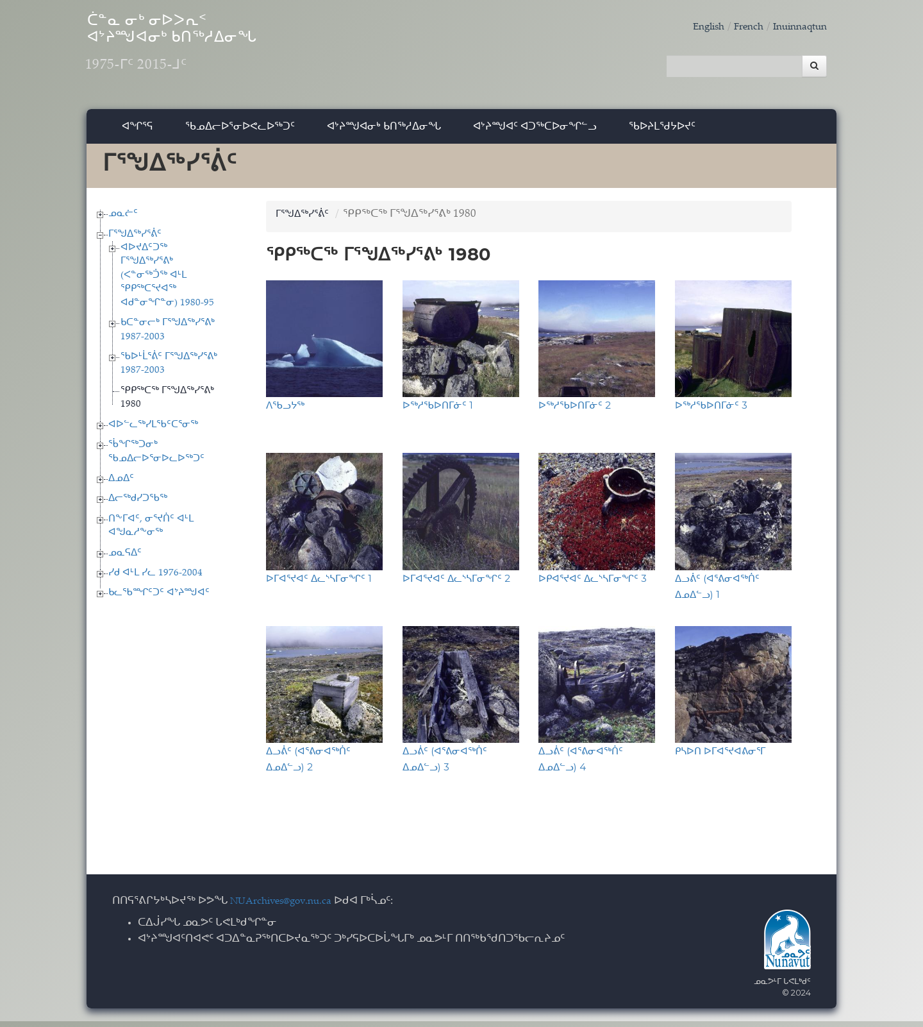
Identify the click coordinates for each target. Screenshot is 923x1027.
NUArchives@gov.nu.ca (287, 906)
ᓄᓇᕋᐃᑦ (125, 558)
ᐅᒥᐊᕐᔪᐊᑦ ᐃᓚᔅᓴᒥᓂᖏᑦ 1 (319, 583)
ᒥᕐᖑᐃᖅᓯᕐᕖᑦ (135, 239)
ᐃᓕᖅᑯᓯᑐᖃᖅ (137, 504)
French (739, 27)
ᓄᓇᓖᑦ (123, 219)
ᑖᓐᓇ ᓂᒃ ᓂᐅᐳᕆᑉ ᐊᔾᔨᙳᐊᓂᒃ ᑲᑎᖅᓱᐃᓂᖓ (211, 52)
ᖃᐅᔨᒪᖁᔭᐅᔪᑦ (662, 131)
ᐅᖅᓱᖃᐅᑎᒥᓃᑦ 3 (711, 411)
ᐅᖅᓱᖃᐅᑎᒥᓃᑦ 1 (438, 411)
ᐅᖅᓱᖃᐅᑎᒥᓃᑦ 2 (574, 411)
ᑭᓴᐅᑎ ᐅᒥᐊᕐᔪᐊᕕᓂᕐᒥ (720, 756)
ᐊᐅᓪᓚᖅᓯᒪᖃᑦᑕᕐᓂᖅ (153, 430)
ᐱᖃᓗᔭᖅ (285, 411)
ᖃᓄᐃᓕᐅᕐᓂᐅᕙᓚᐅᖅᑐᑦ (240, 131)
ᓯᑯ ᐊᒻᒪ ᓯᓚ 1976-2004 (155, 578)
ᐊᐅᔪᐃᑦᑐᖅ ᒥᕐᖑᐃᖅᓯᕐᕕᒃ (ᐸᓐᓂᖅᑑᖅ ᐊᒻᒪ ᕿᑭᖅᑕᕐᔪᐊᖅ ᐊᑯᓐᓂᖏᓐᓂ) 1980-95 (167, 280)
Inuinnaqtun (796, 27)
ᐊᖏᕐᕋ (137, 131)
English (695, 27)
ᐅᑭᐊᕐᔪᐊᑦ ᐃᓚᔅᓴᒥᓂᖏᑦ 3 (592, 583)
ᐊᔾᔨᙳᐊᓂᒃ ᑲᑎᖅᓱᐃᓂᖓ (384, 131)
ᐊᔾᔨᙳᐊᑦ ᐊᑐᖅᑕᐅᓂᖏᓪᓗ (535, 131)
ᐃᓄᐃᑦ (121, 484)
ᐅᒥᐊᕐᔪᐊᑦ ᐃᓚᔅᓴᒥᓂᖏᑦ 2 (456, 583)
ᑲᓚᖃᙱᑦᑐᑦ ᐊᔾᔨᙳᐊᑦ (159, 599)
